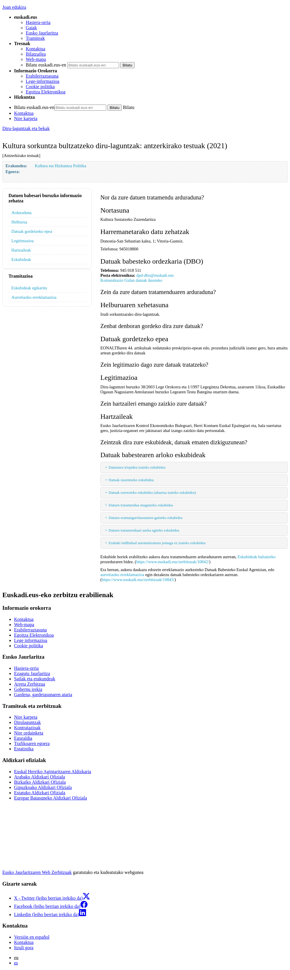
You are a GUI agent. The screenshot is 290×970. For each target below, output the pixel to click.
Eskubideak (21, 259)
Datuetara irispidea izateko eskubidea (137, 467)
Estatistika (24, 748)
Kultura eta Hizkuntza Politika (60, 165)
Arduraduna (21, 212)
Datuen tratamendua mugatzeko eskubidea (141, 505)
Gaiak (31, 27)
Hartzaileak (21, 250)
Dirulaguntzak (27, 722)
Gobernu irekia (28, 689)
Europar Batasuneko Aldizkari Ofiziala (50, 797)
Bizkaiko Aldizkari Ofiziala (40, 782)
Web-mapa (36, 59)
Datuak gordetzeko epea (31, 231)
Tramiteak (35, 38)
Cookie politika (40, 86)
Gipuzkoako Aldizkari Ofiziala (43, 787)
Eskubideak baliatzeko (257, 556)
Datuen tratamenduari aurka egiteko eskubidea (144, 530)
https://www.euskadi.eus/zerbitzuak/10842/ (172, 561)
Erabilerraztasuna (42, 76)
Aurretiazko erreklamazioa (33, 297)
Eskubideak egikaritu (29, 288)
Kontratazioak (27, 727)
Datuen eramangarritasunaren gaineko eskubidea (145, 517)
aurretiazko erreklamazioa (122, 574)
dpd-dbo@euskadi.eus (155, 275)
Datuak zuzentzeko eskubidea (131, 480)
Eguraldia (23, 738)
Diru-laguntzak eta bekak (26, 128)
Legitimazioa (22, 240)
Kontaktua (35, 48)
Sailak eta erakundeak (34, 678)
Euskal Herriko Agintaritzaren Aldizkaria (52, 771)
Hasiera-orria (38, 22)
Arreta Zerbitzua (29, 684)
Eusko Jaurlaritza (42, 32)
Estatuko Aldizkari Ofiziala (39, 792)
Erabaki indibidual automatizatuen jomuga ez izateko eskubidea (157, 543)
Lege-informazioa (42, 81)
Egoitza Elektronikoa (46, 91)
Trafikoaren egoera (32, 743)
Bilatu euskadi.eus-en (46, 64)
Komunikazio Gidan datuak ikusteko (131, 280)
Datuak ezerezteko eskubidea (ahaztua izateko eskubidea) (152, 492)
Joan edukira (14, 7)
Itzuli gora (23, 947)
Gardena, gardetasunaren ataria (43, 694)
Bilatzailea (36, 54)
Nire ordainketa (28, 732)
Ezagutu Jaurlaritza (32, 673)
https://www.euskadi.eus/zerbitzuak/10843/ (138, 579)
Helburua (19, 222)
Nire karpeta (25, 118)
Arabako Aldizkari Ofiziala (39, 776)
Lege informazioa (30, 640)
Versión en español (31, 937)
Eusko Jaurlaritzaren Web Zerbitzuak (37, 872)
